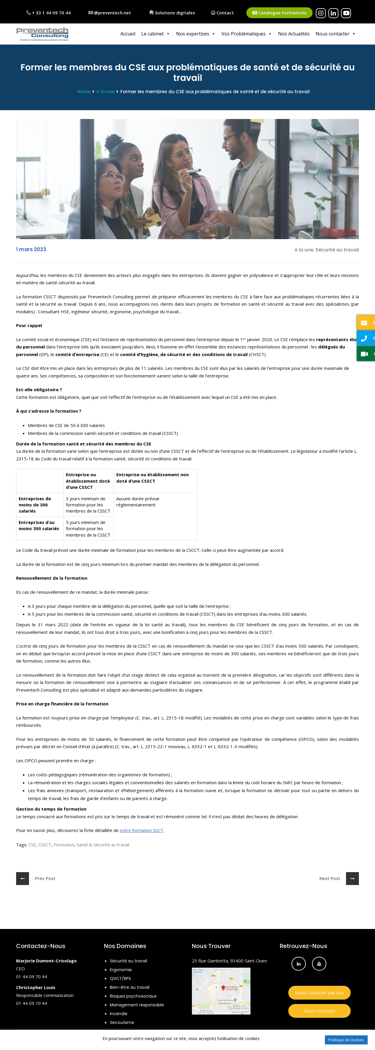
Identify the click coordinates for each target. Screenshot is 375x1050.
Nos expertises (196, 33)
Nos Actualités (294, 33)
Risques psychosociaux (133, 995)
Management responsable (137, 1004)
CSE (32, 844)
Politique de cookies (346, 1039)
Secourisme (122, 1022)
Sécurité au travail (128, 960)
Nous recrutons (319, 1010)
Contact (222, 13)
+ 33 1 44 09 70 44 (48, 13)
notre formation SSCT (141, 830)
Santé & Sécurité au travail (102, 844)
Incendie (118, 1013)
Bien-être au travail (129, 987)
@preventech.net (109, 13)
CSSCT (44, 844)
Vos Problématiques (246, 33)
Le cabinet (155, 33)
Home (84, 91)
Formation (64, 844)
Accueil (127, 33)
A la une (105, 91)
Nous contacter (336, 33)
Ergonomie (121, 969)
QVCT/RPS (120, 978)
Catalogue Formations (279, 13)
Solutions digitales (172, 13)
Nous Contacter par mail (319, 992)
